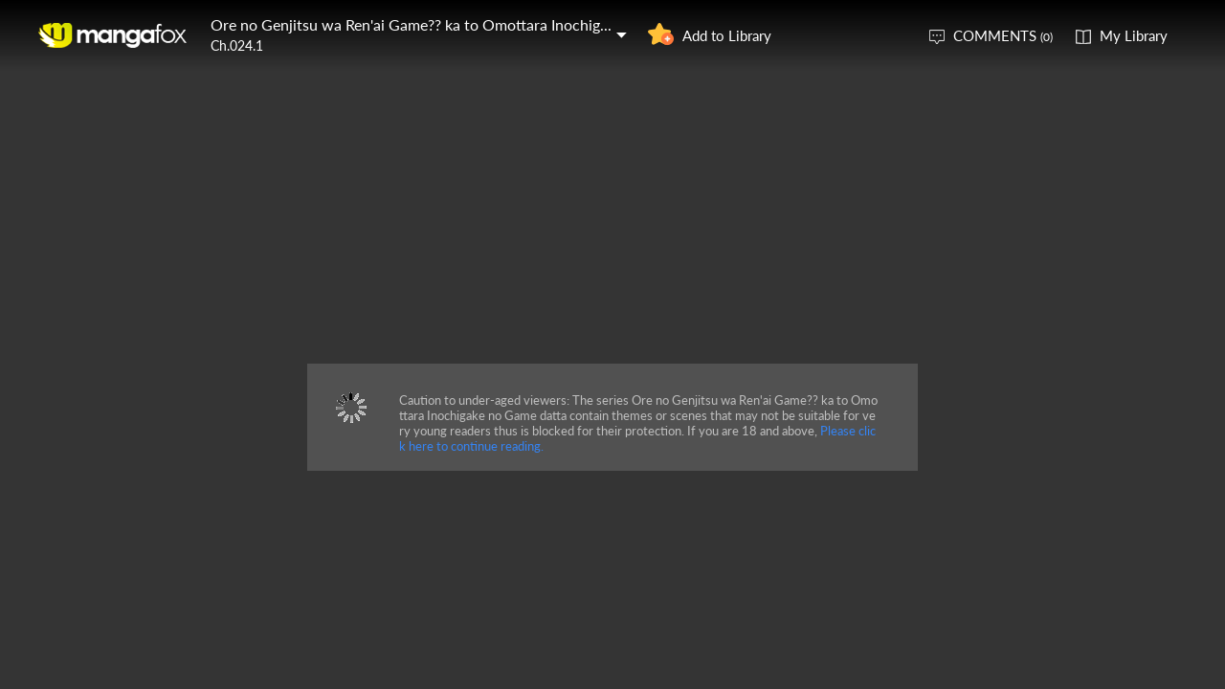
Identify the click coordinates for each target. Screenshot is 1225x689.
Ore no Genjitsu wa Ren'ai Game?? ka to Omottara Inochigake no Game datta (468, 24)
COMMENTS (1003, 35)
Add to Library (726, 35)
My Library (1134, 35)
